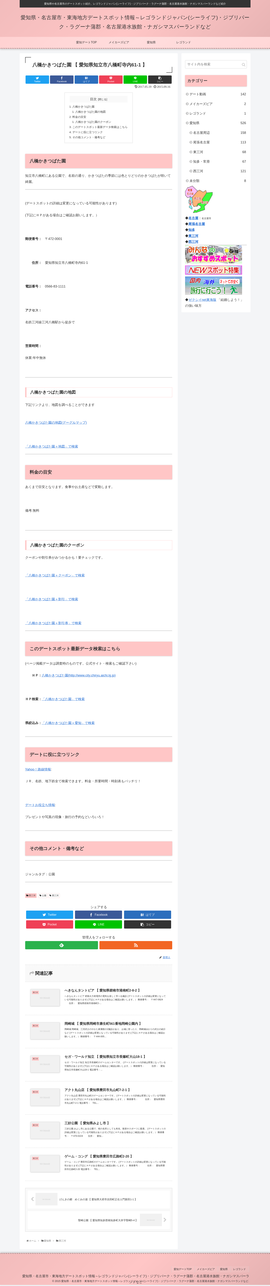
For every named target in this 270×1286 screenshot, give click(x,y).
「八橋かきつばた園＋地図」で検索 (51, 448)
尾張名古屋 (219, 142)
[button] (243, 64)
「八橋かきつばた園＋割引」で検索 (51, 601)
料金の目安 (78, 117)
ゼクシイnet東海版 (202, 300)
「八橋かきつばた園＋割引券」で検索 (53, 625)
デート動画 (217, 94)
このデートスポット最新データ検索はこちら (100, 128)
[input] (216, 64)
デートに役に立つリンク (87, 133)
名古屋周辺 (219, 133)
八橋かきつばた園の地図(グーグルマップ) (56, 424)
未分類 (217, 181)
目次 (93, 99)
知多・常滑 (219, 161)
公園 (43, 897)
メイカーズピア (217, 104)
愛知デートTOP (188, 1270)
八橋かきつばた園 (82, 106)
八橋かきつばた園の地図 (90, 112)
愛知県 (217, 123)
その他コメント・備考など (88, 139)
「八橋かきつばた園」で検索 (63, 701)
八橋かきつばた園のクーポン (93, 122)
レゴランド (217, 113)
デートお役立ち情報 (40, 807)
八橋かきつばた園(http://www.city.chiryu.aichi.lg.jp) (79, 677)
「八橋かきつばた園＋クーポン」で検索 (55, 577)
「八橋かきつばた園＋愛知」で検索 (68, 725)
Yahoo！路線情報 (38, 771)
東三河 (219, 152)
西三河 (30, 897)
